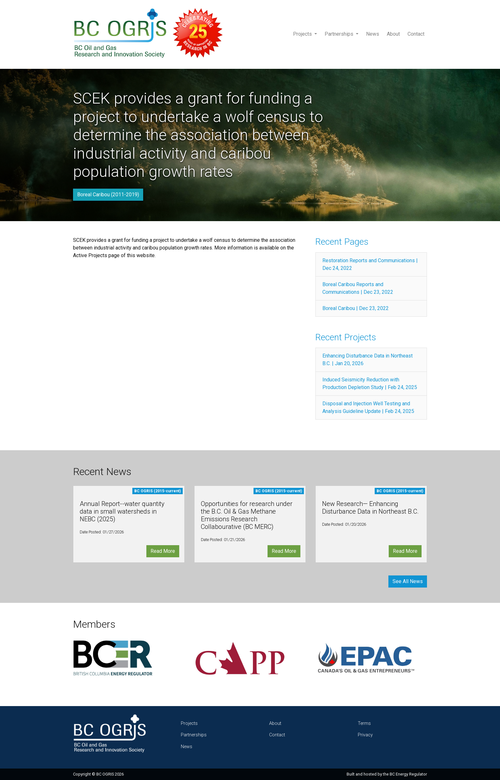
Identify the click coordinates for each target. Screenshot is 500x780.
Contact (416, 34)
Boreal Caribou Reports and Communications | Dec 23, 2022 (357, 288)
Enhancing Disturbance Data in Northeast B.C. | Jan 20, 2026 (367, 359)
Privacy (365, 735)
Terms (364, 723)
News (372, 34)
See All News (408, 581)
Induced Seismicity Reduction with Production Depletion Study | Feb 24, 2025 (369, 383)
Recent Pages (341, 241)
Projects (303, 34)
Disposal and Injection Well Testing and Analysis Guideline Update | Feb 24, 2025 (368, 407)
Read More (163, 551)
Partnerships (340, 34)
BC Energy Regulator (408, 774)
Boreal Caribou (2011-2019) (108, 194)
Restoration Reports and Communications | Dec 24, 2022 (370, 264)
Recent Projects (345, 337)
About (393, 34)
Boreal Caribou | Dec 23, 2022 (355, 308)
